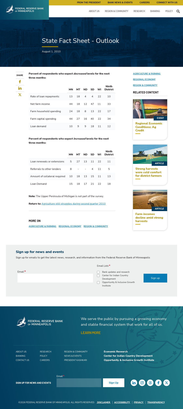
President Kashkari (75, 360)
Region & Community (116, 11)
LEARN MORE (91, 332)
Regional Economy (70, 226)
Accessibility (122, 402)
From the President (89, 2)
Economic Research (116, 351)
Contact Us (22, 360)
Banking (155, 11)
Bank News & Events (120, 2)
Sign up (155, 278)
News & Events (72, 356)
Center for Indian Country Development (115, 277)
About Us (94, 11)
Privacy (139, 402)
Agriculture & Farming (42, 226)
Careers (145, 2)
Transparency (156, 402)
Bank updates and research (116, 272)
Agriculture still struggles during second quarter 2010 (74, 204)
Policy (169, 11)
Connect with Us (167, 2)
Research (139, 11)
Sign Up (113, 383)
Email (20, 271)
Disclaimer (103, 402)
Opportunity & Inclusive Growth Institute (118, 284)
